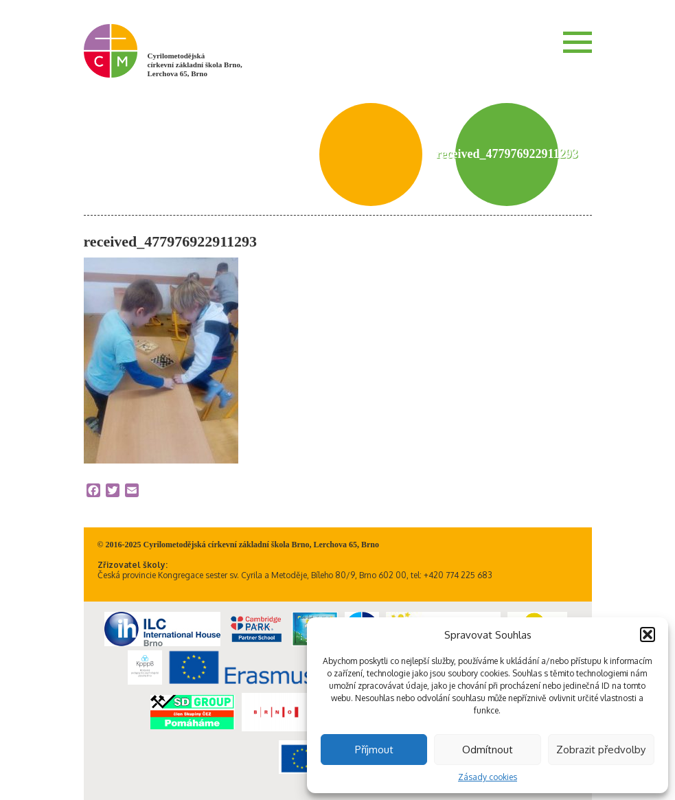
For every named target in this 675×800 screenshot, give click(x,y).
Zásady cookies (487, 777)
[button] (647, 634)
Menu (577, 41)
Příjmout (374, 749)
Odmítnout (487, 749)
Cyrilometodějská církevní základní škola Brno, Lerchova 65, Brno (195, 65)
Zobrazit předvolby (600, 749)
